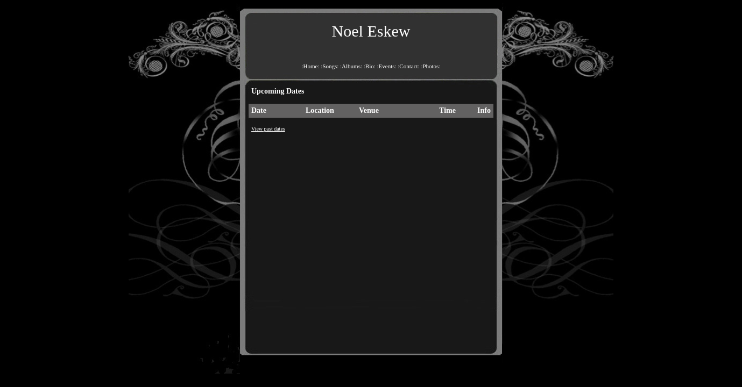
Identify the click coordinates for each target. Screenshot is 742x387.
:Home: (311, 66)
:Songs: (329, 66)
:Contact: (408, 66)
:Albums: (351, 66)
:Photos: (430, 66)
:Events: (387, 66)
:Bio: (370, 66)
